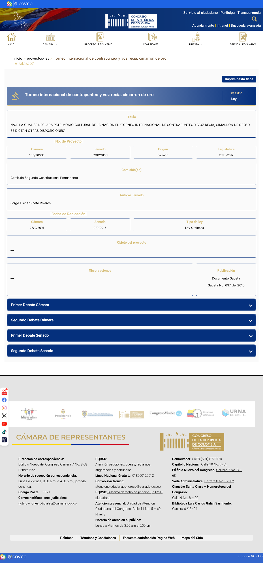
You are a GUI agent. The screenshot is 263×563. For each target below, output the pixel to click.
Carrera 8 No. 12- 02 (219, 481)
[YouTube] (4, 424)
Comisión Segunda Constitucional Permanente (44, 178)
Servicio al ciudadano (200, 13)
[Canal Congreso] (4, 440)
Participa (228, 13)
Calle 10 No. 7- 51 (214, 464)
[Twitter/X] (4, 416)
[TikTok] (4, 432)
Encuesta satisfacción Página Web (149, 538)
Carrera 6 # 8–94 (184, 509)
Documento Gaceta (226, 278)
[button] (254, 19)
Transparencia (249, 13)
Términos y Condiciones (98, 538)
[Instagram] (4, 408)
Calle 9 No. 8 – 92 (185, 498)
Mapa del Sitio (192, 538)
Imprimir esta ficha (239, 79)
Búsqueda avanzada (246, 26)
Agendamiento (203, 26)
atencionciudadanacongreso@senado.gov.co (128, 487)
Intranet (221, 26)
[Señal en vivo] (4, 392)
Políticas (66, 538)
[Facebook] (4, 400)
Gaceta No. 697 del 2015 (226, 285)
